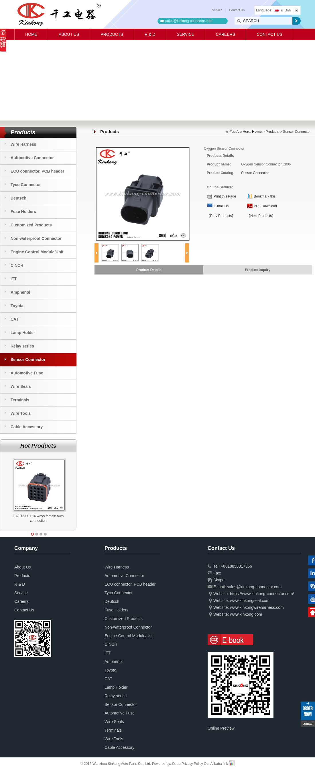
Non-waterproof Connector (36, 238)
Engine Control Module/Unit (37, 252)
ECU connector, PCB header (37, 171)
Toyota (17, 305)
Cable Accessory (27, 427)
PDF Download (265, 206)
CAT (15, 319)
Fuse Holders (23, 211)
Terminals (20, 400)
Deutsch (18, 198)
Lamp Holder (23, 332)
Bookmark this (264, 196)
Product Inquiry (257, 270)
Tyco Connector (26, 184)
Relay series (22, 346)
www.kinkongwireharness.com (257, 607)
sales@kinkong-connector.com (189, 21)
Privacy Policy (192, 764)
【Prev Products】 (221, 216)
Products (112, 34)
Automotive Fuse (27, 373)
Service (217, 10)
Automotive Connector (32, 157)
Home (31, 34)
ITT (14, 279)
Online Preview (221, 728)
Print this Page (225, 196)
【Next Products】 (261, 216)
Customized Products (31, 225)
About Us (69, 34)
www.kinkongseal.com (249, 600)
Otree (176, 764)
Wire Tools (21, 413)
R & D (150, 34)
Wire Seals (21, 386)
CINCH (17, 265)
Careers (225, 34)
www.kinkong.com (246, 614)
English (283, 10)
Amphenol (20, 292)
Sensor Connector (28, 359)
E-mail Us (221, 206)
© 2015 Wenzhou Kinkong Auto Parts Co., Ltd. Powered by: (126, 764)
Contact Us (237, 10)
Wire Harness (23, 144)
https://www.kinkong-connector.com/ (262, 593)
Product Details (149, 270)
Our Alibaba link (216, 764)
